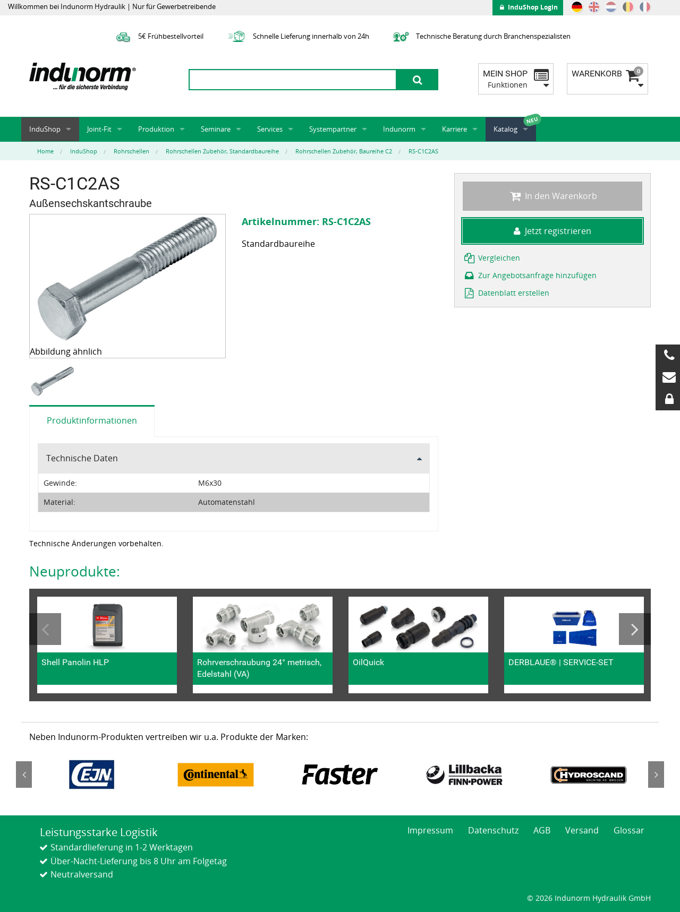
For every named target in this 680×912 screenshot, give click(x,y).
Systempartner (332, 129)
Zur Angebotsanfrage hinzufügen (530, 275)
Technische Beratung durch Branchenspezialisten (480, 36)
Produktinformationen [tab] (92, 420)
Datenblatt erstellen (506, 293)
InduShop (45, 129)
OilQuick (368, 662)
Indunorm (399, 129)
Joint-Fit (99, 129)
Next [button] (635, 629)
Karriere (454, 129)
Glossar (629, 830)
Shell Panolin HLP (75, 662)
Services (270, 129)
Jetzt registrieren (552, 231)
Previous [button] (45, 629)
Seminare (216, 129)
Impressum (430, 830)
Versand (582, 830)
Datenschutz (493, 830)
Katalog (505, 129)
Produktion (156, 129)
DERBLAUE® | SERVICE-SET (561, 662)
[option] (54, 382)
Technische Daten (82, 458)
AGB (541, 830)
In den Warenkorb (552, 196)
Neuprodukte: (74, 571)
